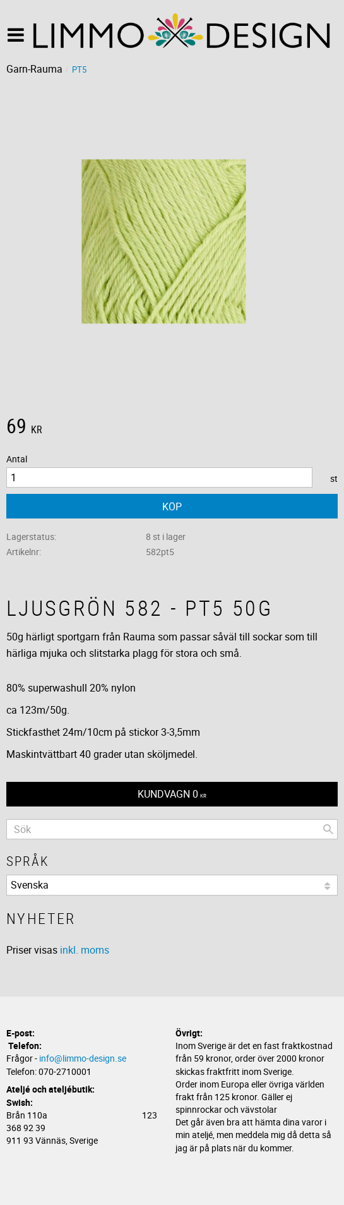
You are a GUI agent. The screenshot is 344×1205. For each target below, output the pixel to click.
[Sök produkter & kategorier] (172, 829)
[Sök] (328, 829)
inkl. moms (84, 950)
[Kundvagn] (172, 794)
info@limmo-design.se (82, 1058)
